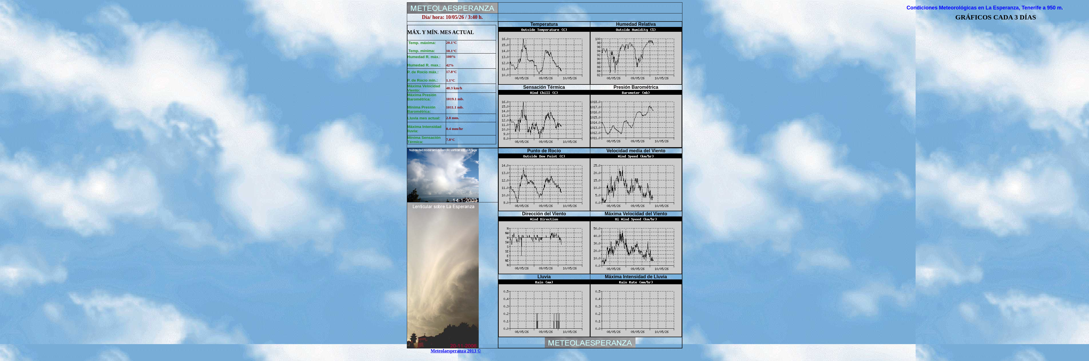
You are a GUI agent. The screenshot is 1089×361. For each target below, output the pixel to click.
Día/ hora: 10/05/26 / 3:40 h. (452, 17)
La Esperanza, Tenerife (1013, 8)
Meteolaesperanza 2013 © (456, 350)
